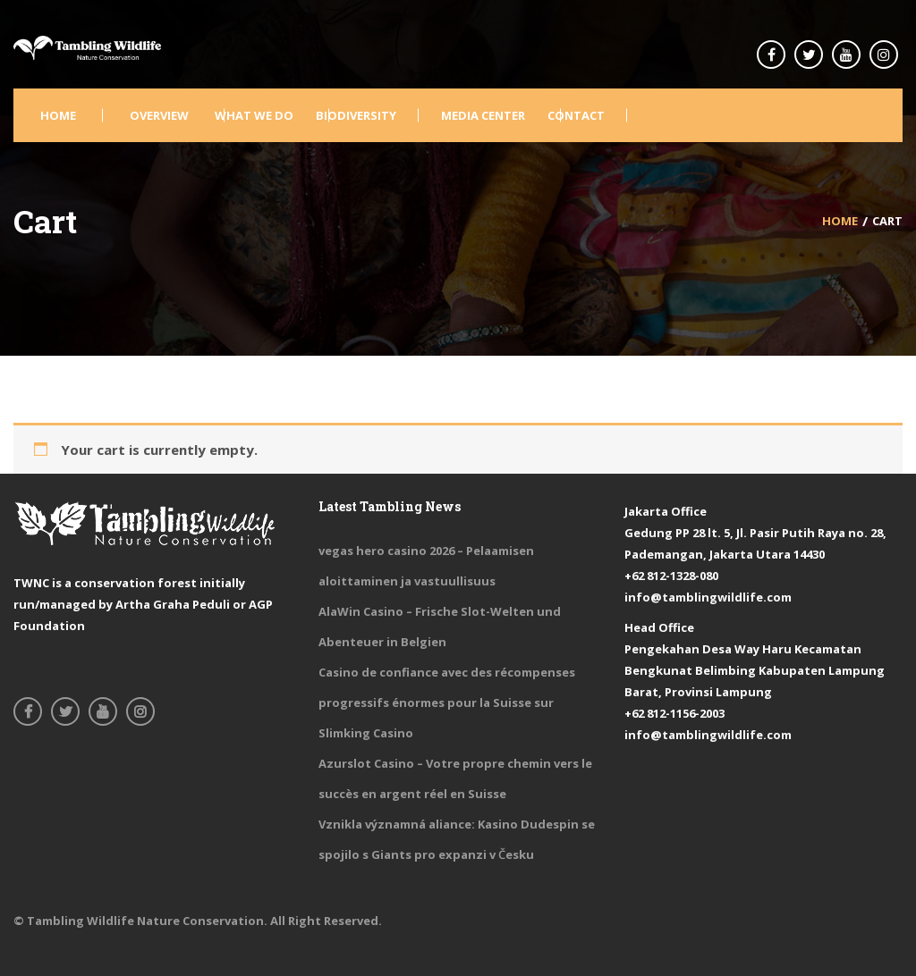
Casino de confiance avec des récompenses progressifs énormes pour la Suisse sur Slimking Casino (446, 702)
